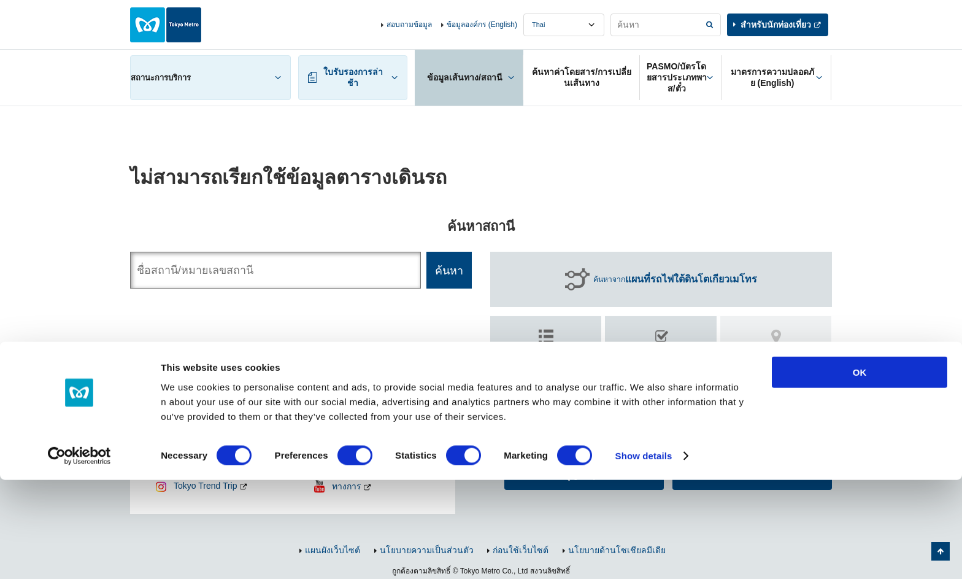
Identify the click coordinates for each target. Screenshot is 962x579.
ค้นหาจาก (675, 279)
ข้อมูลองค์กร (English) (482, 24)
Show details (643, 555)
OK (860, 471)
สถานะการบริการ (161, 77)
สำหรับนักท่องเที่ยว (776, 24)
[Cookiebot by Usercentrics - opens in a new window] (79, 555)
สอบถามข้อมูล (409, 24)
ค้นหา (661, 358)
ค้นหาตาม (546, 352)
